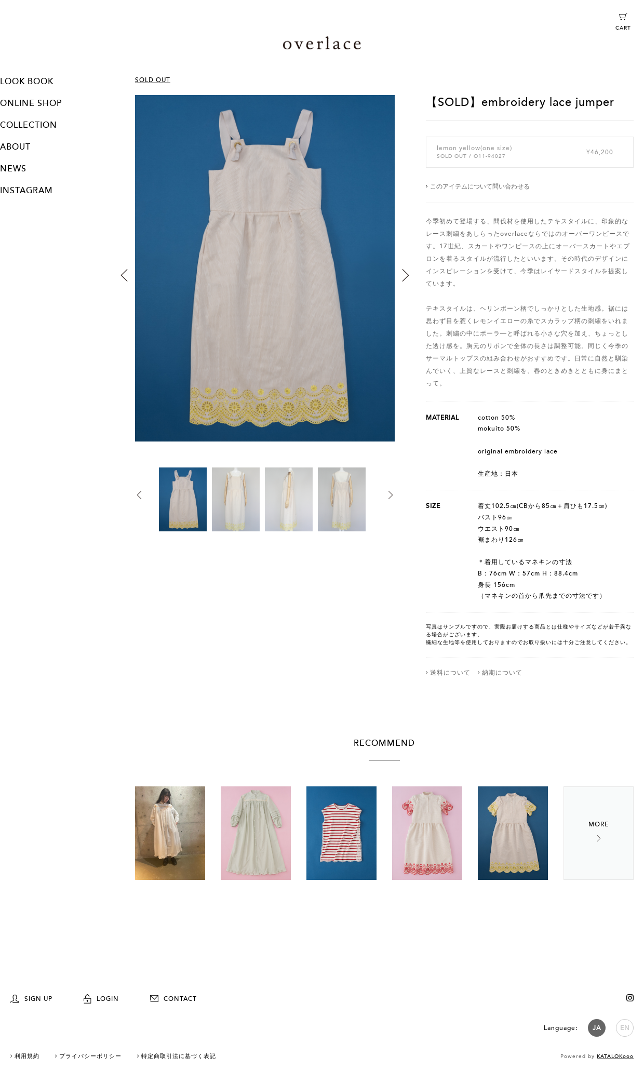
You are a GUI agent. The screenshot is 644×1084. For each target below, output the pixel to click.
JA (597, 1028)
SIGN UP (31, 999)
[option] (265, 281)
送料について (450, 672)
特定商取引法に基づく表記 (178, 1056)
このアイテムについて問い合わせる (480, 186)
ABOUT (15, 147)
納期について (502, 672)
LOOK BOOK (26, 81)
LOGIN (101, 998)
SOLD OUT (152, 80)
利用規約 (27, 1056)
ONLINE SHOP (31, 103)
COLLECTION (28, 125)
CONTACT (173, 998)
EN (625, 1028)
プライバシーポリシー (90, 1056)
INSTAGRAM (26, 190)
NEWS (13, 169)
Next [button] (405, 275)
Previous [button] (124, 275)
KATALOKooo (615, 1056)
